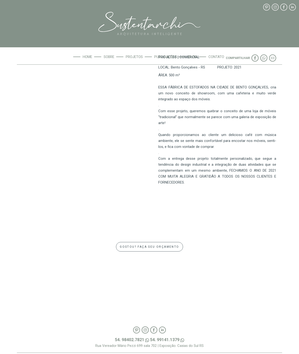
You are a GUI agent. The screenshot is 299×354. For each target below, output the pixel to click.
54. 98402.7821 (132, 339)
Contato (216, 57)
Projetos (134, 57)
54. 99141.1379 (167, 339)
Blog (192, 57)
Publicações (165, 57)
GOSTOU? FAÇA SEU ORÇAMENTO (149, 246)
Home (87, 57)
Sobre (109, 57)
